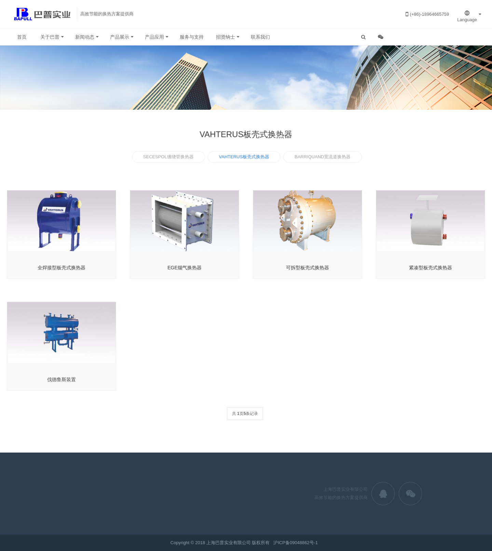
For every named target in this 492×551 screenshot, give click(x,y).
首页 (22, 37)
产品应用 (154, 37)
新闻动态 (84, 37)
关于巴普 (49, 37)
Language (467, 16)
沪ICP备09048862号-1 (295, 542)
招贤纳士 (225, 37)
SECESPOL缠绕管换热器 (169, 157)
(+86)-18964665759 (427, 14)
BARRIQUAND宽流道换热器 (321, 157)
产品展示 (119, 37)
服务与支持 (192, 37)
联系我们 (260, 37)
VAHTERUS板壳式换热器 (244, 157)
